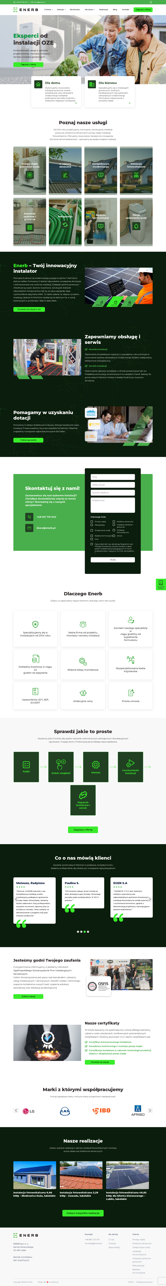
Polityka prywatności (144, 1282)
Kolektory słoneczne (141, 1243)
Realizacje (103, 10)
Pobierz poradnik (28, 440)
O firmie (47, 10)
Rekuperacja (138, 1266)
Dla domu (89, 10)
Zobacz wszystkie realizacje (83, 1213)
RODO (131, 1282)
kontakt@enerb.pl (93, 1243)
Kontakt (125, 10)
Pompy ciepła (138, 1239)
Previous (15, 899)
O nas (111, 1239)
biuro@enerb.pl (39, 2)
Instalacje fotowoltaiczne (139, 1253)
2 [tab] (81, 932)
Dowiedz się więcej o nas (29, 309)
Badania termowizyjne (138, 1271)
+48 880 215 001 (92, 1239)
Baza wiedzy (114, 1247)
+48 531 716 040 (22, 2)
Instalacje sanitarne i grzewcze (141, 1260)
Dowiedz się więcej (100, 1062)
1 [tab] (78, 932)
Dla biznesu (75, 10)
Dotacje (60, 10)
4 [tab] (88, 932)
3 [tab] (85, 932)
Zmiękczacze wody (141, 1247)
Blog (115, 10)
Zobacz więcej (28, 996)
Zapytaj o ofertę (143, 10)
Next (150, 899)
